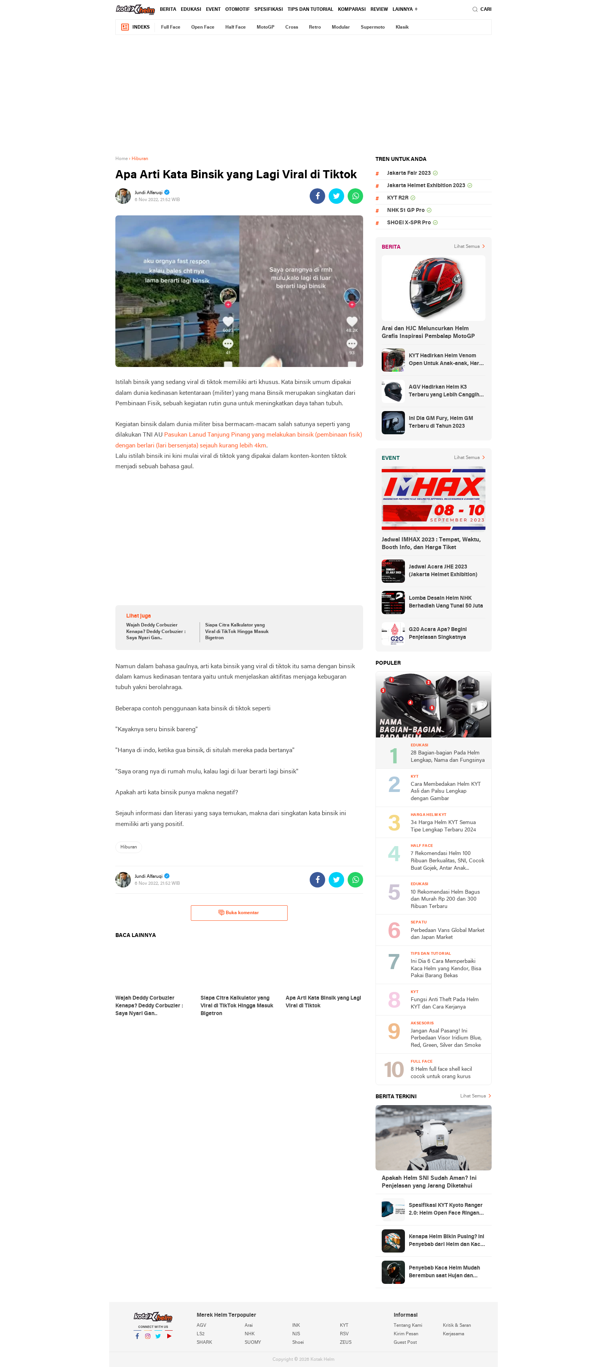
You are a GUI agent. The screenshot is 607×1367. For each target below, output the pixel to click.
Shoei (298, 1342)
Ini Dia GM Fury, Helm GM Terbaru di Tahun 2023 (441, 422)
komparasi (352, 9)
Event (213, 9)
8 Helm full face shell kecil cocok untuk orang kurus (441, 1073)
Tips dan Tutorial (310, 9)
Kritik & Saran (457, 1325)
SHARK (204, 1342)
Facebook (137, 1339)
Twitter (158, 1339)
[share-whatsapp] (355, 196)
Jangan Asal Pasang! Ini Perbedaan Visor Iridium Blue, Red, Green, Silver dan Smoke (446, 1038)
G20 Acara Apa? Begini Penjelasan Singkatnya (438, 633)
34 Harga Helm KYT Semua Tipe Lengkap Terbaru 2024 (443, 826)
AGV (201, 1325)
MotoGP (265, 27)
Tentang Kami (408, 1325)
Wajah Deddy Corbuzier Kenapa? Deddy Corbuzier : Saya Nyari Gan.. (156, 632)
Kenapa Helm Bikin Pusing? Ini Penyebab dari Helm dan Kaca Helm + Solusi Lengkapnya (446, 1241)
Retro (315, 27)
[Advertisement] (303, 95)
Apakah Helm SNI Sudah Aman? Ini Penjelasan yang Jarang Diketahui (429, 1182)
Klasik (402, 27)
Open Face (202, 27)
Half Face (235, 27)
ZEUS (346, 1342)
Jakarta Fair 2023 (409, 173)
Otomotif (237, 9)
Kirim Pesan (406, 1334)
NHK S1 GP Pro (406, 210)
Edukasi (191, 9)
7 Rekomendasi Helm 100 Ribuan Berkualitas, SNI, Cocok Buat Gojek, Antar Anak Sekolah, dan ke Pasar (447, 861)
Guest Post (405, 1342)
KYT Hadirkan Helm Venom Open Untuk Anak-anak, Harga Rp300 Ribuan (447, 360)
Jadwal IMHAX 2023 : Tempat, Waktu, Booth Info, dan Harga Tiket (431, 544)
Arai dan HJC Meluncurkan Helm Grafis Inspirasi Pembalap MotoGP (428, 333)
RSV (344, 1334)
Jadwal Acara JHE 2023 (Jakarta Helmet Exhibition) (443, 571)
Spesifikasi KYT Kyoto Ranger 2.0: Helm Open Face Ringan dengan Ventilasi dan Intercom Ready (447, 1210)
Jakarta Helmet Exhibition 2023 (426, 186)
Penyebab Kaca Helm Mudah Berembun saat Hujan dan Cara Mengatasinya (444, 1272)
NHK (250, 1334)
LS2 (200, 1334)
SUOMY (253, 1342)
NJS (296, 1334)
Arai (249, 1325)
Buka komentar (238, 913)
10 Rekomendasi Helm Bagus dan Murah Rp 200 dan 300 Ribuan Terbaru (445, 899)
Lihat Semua (467, 246)
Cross (291, 27)
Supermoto (373, 27)
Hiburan (128, 847)
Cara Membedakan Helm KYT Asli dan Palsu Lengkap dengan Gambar (446, 792)
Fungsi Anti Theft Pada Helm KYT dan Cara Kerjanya (445, 1003)
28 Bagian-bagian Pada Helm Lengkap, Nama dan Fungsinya (448, 756)
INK (296, 1325)
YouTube (169, 1339)
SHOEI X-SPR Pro (409, 223)
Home (121, 159)
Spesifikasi (268, 9)
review (379, 9)
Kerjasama (453, 1334)
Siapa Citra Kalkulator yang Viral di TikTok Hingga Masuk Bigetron (237, 632)
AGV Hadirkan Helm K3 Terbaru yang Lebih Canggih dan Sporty (444, 391)
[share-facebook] (317, 196)
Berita (168, 9)
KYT (344, 1325)
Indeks (135, 27)
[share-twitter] (336, 196)
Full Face (170, 27)
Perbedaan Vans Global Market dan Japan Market (447, 934)
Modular (341, 27)
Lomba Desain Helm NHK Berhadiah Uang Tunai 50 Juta (446, 602)
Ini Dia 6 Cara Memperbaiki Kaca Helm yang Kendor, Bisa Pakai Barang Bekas (446, 969)
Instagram (148, 1339)
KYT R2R (397, 198)
